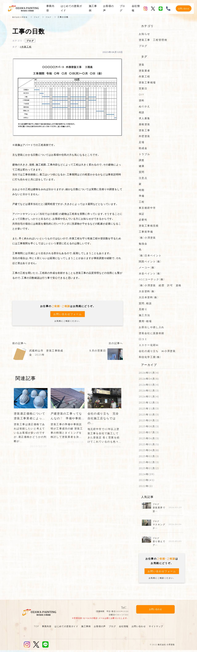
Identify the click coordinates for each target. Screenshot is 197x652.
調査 (142, 160)
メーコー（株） (147, 267)
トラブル (144, 154)
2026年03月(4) (149, 384)
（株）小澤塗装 (147, 237)
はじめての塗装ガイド (66, 628)
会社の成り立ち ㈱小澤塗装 (157, 351)
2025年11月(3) (149, 408)
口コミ (143, 339)
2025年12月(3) (149, 402)
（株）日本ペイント (150, 255)
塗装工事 (144, 130)
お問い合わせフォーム (67, 314)
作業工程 (144, 76)
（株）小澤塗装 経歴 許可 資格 (160, 285)
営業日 (143, 88)
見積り (143, 309)
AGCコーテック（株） (152, 279)
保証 (142, 213)
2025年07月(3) (149, 432)
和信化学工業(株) (150, 357)
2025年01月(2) (149, 468)
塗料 (142, 100)
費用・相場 (145, 321)
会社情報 (124, 628)
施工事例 (86, 628)
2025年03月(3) (149, 456)
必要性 (143, 219)
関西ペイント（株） (150, 261)
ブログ (39, 17)
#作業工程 (26, 46)
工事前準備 (146, 231)
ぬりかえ (144, 106)
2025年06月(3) (149, 438)
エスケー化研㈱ (149, 345)
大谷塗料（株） (147, 291)
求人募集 (144, 118)
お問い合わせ (139, 628)
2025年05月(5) (149, 444)
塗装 (142, 64)
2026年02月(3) (149, 390)
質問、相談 (145, 303)
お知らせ (144, 34)
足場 (142, 142)
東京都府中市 (147, 207)
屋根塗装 (144, 124)
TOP (36, 628)
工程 (142, 201)
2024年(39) (147, 474)
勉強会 (143, 243)
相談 (142, 112)
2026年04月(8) (149, 378)
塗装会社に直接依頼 (151, 333)
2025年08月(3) (149, 426)
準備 (142, 195)
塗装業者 (144, 70)
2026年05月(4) (149, 372)
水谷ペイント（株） (150, 273)
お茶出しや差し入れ (151, 327)
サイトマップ (156, 628)
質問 (142, 172)
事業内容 (47, 628)
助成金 (143, 148)
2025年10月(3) (149, 414)
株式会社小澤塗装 (21, 17)
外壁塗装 (144, 136)
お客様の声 (100, 628)
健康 (142, 166)
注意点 (143, 178)
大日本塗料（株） (149, 297)
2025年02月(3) (149, 462)
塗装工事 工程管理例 (153, 40)
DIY (141, 94)
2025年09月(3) (149, 420)
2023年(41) (147, 480)
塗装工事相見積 (149, 225)
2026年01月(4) (149, 396)
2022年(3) (146, 486)
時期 (142, 190)
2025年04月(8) (149, 450)
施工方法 (144, 315)
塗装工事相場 (147, 82)
